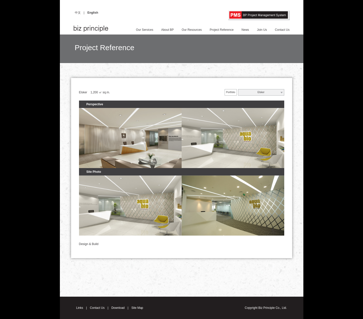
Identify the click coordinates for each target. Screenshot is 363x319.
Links (79, 308)
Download (117, 308)
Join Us (262, 30)
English (92, 12)
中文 (78, 12)
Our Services (144, 30)
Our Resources (192, 30)
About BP (167, 30)
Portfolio (230, 92)
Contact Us (282, 30)
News (245, 30)
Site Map (137, 308)
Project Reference (222, 30)
